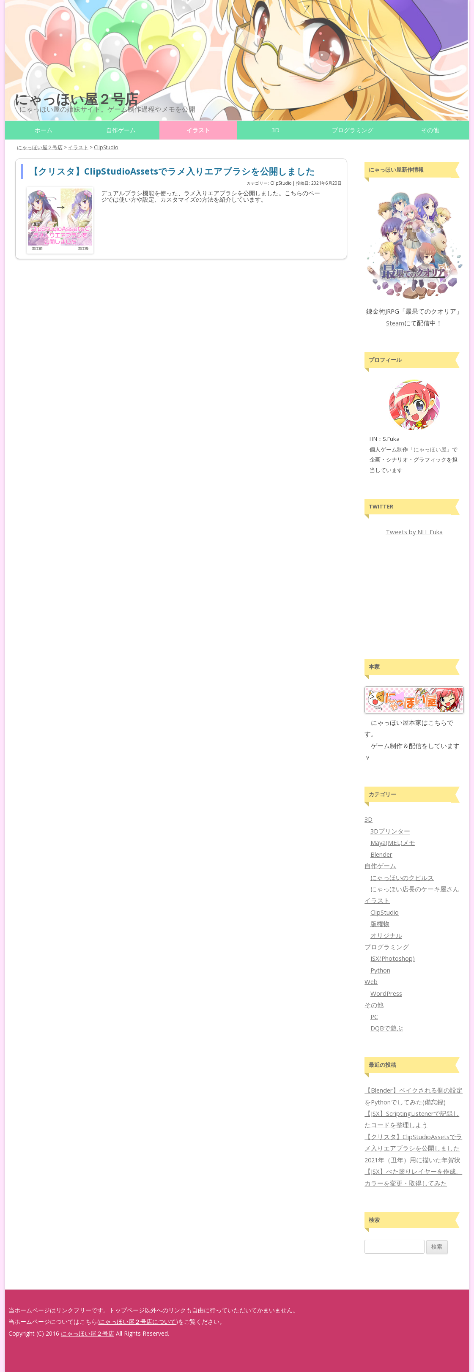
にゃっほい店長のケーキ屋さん (414, 889)
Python (380, 970)
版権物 (379, 923)
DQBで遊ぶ (386, 1028)
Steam (395, 323)
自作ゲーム (121, 130)
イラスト (198, 130)
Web (371, 981)
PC (374, 1016)
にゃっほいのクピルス (402, 877)
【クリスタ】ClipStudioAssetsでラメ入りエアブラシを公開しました (172, 171)
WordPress (386, 993)
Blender (381, 854)
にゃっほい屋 (430, 449)
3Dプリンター (390, 831)
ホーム (43, 130)
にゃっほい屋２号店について (137, 1321)
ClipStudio (384, 912)
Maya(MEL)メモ (392, 842)
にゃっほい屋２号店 (76, 99)
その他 (430, 130)
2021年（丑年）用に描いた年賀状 (412, 1160)
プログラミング (352, 130)
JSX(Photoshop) (392, 958)
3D (275, 130)
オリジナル (386, 935)
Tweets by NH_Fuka (414, 531)
